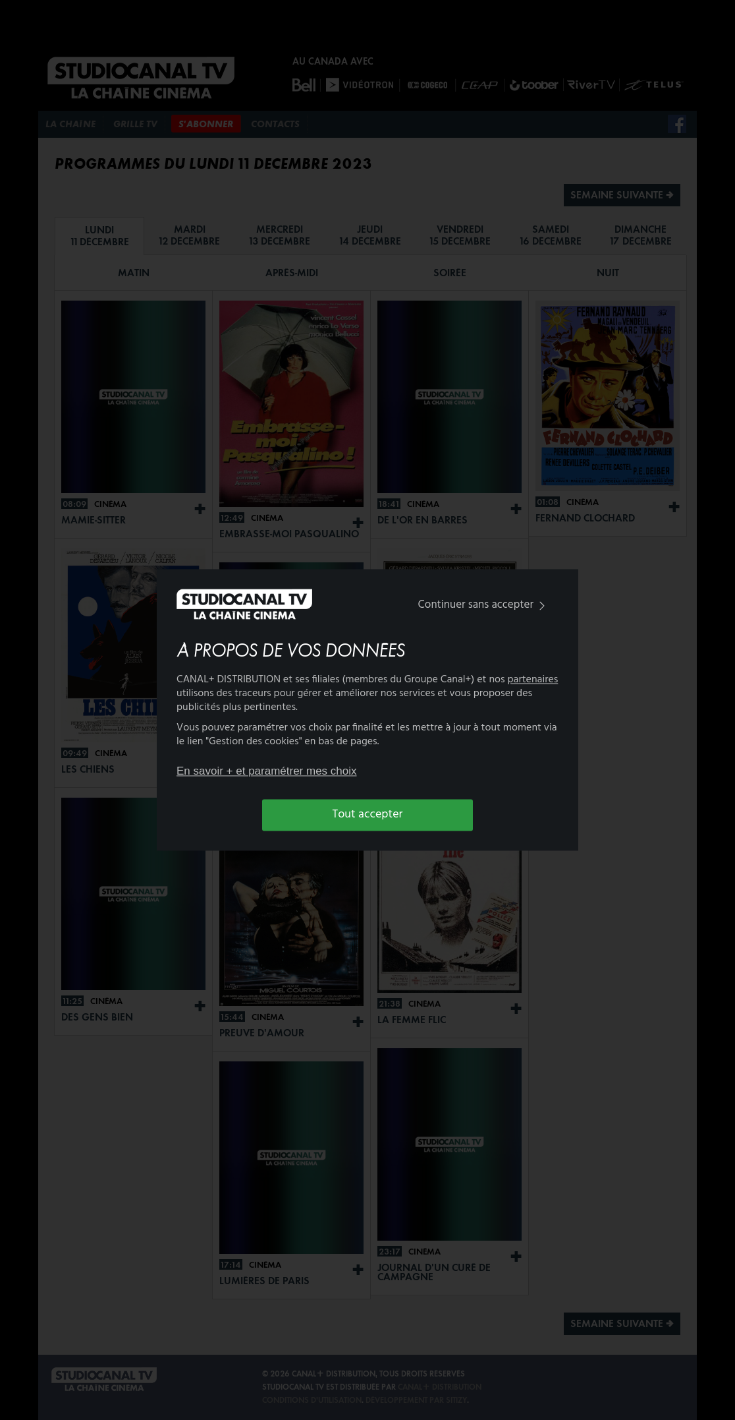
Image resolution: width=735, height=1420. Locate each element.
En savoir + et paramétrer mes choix (267, 771)
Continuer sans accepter (484, 605)
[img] (542, 605)
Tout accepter (368, 814)
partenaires (533, 680)
